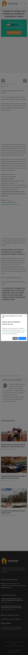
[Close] (25, 316)
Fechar (15, 338)
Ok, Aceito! (22, 338)
